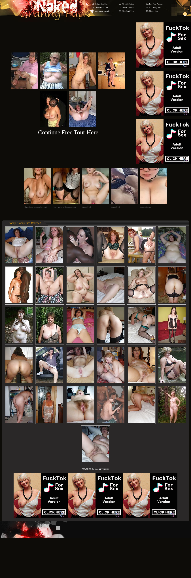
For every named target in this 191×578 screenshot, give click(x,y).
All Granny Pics (155, 8)
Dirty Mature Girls (102, 8)
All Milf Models (128, 4)
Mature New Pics (101, 4)
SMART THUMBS (102, 469)
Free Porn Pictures (156, 4)
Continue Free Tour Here (68, 132)
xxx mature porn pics (102, 11)
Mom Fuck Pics (127, 11)
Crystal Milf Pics (128, 8)
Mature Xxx (153, 11)
